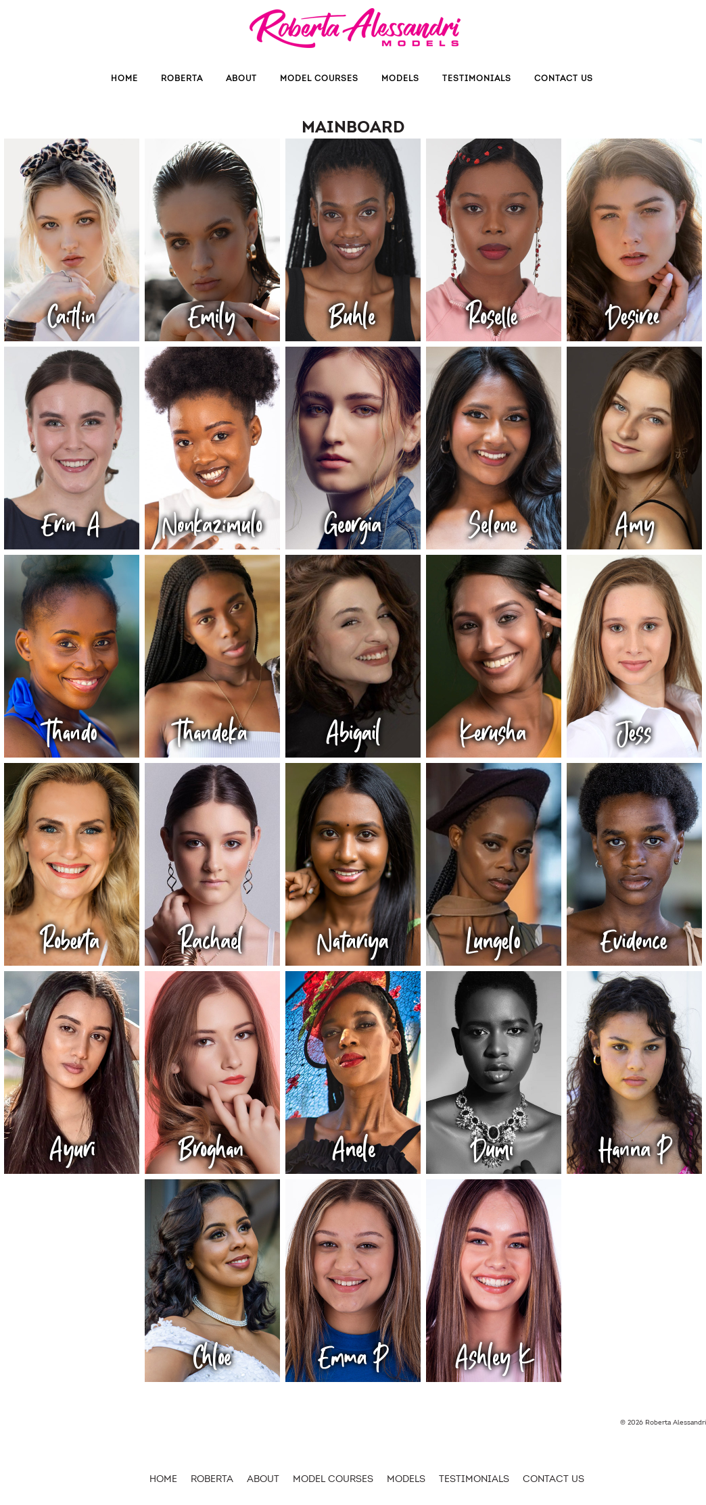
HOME (163, 1479)
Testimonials (476, 78)
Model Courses (319, 78)
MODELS (400, 78)
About (241, 78)
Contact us (563, 78)
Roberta (182, 78)
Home (124, 78)
